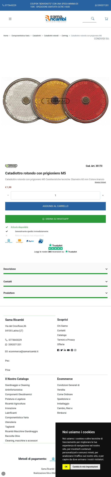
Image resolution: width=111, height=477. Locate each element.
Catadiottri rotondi (51, 36)
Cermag (65, 36)
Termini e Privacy (66, 339)
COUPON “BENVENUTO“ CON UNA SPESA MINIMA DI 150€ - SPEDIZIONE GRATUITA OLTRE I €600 (54, 5)
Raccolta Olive (12, 436)
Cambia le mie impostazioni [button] (85, 467)
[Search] (85, 19)
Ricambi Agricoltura (15, 403)
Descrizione (55, 269)
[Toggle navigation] (10, 18)
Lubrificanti (11, 413)
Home (5, 36)
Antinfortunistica (13, 389)
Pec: (7, 360)
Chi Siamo (62, 326)
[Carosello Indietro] (10, 104)
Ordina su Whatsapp (55, 219)
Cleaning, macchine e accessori (21, 440)
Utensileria (10, 422)
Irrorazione (10, 408)
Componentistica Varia (20, 36)
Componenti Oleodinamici (18, 394)
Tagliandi (10, 426)
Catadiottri (37, 36)
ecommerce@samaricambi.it (21, 351)
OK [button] (66, 467)
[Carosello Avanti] (101, 104)
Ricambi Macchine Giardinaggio (21, 431)
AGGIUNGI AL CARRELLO (55, 206)
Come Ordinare (65, 394)
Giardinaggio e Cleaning (17, 385)
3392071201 (102, 5)
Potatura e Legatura (15, 399)
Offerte (60, 344)
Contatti (55, 281)
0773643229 (9, 5)
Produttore (55, 293)
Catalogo (61, 335)
